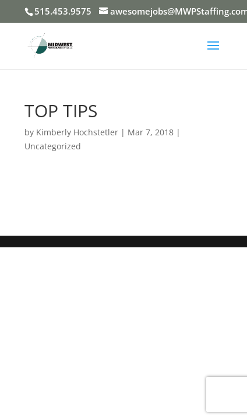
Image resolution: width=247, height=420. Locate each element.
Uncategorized (52, 146)
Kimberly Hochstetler (77, 132)
